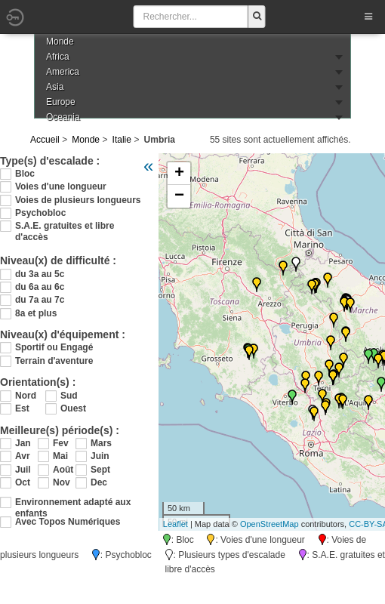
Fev (61, 443)
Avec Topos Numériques (67, 521)
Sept (100, 469)
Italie (121, 139)
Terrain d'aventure (54, 361)
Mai (60, 456)
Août (63, 469)
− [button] (179, 196)
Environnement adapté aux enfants (73, 502)
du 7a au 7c (39, 299)
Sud (69, 395)
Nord (25, 395)
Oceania (63, 117)
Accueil (45, 139)
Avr (22, 456)
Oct (22, 482)
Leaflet (175, 523)
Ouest (73, 408)
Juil (23, 469)
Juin (100, 456)
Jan (23, 443)
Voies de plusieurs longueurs (77, 200)
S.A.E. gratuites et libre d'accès (64, 226)
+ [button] (179, 173)
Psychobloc (40, 213)
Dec (99, 482)
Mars (101, 443)
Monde (86, 139)
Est (22, 408)
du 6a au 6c (39, 287)
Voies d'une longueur (60, 186)
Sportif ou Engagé (54, 347)
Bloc (25, 173)
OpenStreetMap (269, 523)
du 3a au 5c (39, 274)
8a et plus (36, 313)
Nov (61, 482)
